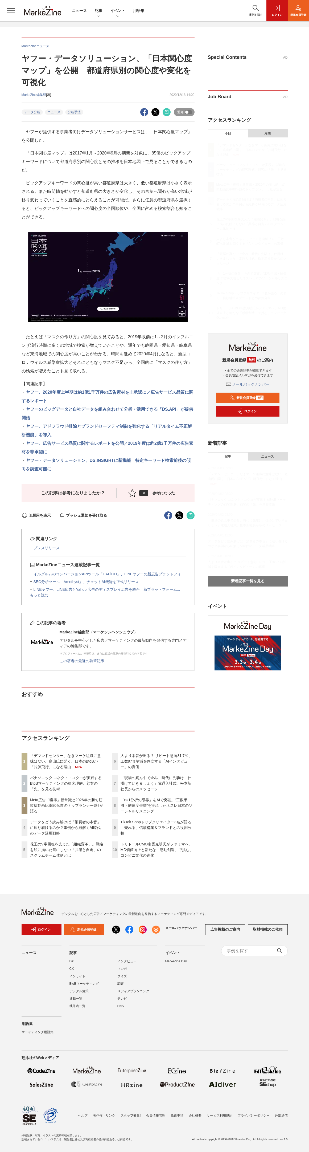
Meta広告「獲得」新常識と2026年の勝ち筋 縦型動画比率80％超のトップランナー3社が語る (68, 805)
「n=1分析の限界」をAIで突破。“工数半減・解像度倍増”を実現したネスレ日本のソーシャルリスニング (157, 805)
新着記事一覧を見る (248, 581)
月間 (267, 133)
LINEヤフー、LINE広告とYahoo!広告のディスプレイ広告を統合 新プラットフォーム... (107, 589)
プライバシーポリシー (254, 1115)
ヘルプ (83, 1115)
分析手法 (74, 112)
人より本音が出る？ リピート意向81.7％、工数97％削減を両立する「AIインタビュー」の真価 (156, 761)
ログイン (247, 411)
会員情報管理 (155, 1115)
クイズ (122, 976)
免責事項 (177, 1115)
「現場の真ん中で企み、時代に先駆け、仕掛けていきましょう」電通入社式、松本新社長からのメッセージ (156, 783)
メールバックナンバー (248, 384)
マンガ (122, 969)
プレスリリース (47, 548)
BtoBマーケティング (84, 984)
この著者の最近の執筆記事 (82, 661)
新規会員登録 (246, 398)
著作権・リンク (104, 1115)
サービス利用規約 (219, 1115)
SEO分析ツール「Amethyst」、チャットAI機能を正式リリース (86, 582)
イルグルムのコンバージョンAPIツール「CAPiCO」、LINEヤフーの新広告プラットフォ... (109, 574)
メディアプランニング (133, 991)
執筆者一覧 (77, 1006)
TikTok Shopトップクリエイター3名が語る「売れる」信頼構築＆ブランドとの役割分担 (156, 827)
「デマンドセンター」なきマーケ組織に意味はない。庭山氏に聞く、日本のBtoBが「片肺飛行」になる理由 (65, 761)
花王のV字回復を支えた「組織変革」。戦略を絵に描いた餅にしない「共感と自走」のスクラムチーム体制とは (66, 849)
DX (71, 961)
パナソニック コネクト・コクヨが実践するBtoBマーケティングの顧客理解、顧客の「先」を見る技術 (66, 783)
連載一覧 (75, 998)
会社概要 (195, 1115)
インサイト (77, 976)
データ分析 (32, 112)
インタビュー (127, 961)
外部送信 (281, 1115)
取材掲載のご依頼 (268, 929)
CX (71, 969)
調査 (120, 984)
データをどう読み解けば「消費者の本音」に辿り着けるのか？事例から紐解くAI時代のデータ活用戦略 (65, 827)
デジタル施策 (79, 991)
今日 (228, 133)
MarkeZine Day (176, 961)
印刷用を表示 (36, 515)
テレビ (122, 998)
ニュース (79, 11)
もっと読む (39, 595)
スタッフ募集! (131, 1115)
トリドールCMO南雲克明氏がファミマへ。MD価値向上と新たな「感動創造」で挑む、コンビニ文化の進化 (157, 849)
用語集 (138, 11)
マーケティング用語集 (37, 1032)
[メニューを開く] (10, 10)
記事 (98, 11)
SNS (120, 1006)
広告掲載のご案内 (225, 929)
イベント (117, 11)
